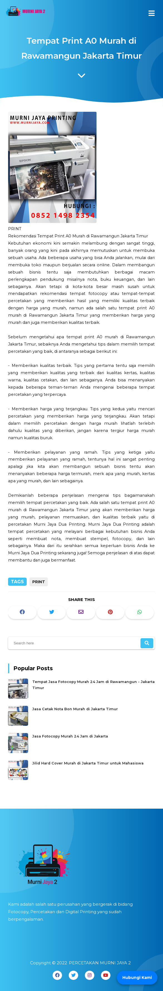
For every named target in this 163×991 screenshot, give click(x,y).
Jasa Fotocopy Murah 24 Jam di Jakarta (71, 735)
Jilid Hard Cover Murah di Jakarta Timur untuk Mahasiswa (88, 762)
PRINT (38, 581)
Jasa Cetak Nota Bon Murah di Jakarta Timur (76, 709)
